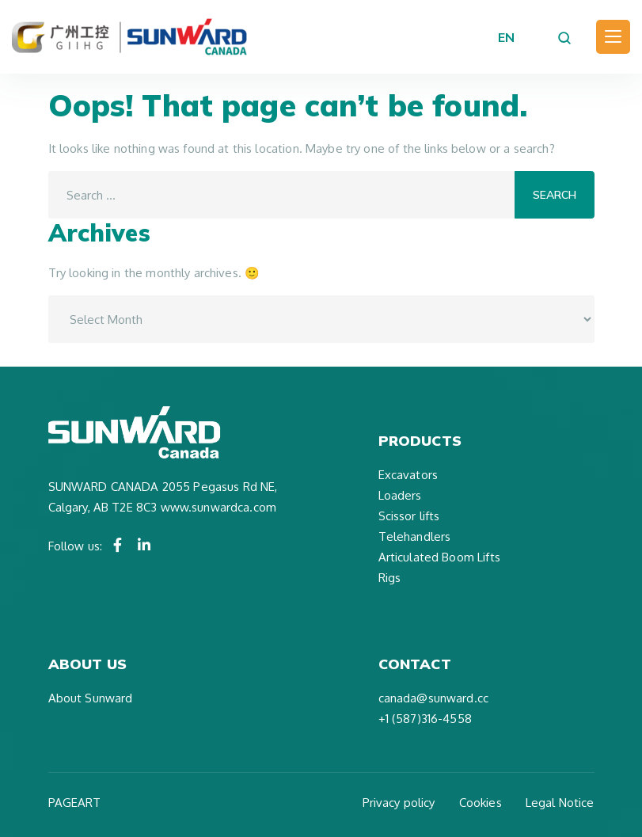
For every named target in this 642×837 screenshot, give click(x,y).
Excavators (408, 474)
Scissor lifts (409, 515)
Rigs (389, 577)
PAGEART (74, 802)
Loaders (400, 495)
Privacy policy (399, 802)
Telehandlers (414, 536)
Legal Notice (560, 802)
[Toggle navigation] (613, 37)
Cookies (480, 802)
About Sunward (90, 698)
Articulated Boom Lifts (439, 557)
